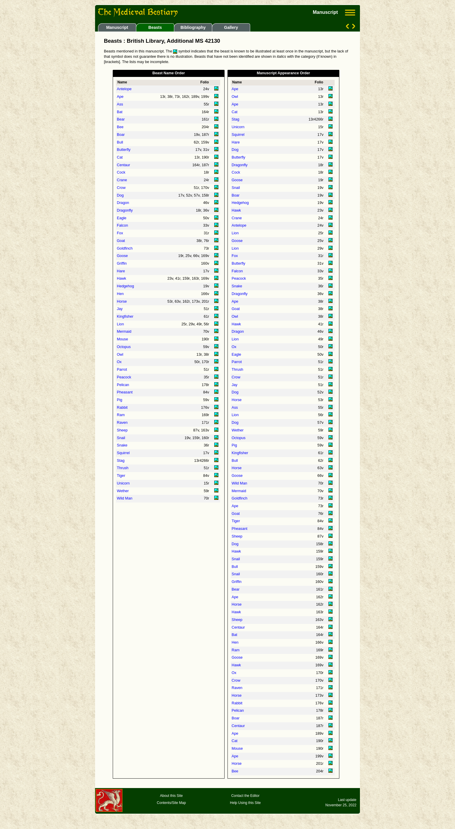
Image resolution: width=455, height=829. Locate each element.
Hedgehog (125, 286)
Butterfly (123, 150)
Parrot (122, 369)
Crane (122, 180)
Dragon (123, 203)
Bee (120, 127)
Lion (120, 324)
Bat (119, 112)
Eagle (121, 218)
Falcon (122, 225)
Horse (122, 301)
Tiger (121, 476)
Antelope (124, 89)
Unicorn (123, 483)
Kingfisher (125, 316)
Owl (120, 354)
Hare (121, 271)
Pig (119, 400)
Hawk (121, 278)
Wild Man (124, 498)
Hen (120, 294)
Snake (122, 445)
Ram (121, 415)
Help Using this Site (245, 803)
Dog (120, 195)
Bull (120, 142)
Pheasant (124, 392)
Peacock (124, 377)
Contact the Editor (245, 796)
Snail (121, 438)
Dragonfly (125, 210)
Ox (119, 362)
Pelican (123, 385)
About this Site (171, 796)
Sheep (122, 430)
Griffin (122, 263)
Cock (121, 172)
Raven (122, 423)
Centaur (123, 165)
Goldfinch (124, 248)
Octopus (124, 347)
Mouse (122, 339)
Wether (123, 491)
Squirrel (123, 453)
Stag (120, 461)
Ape (120, 97)
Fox (120, 233)
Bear (121, 119)
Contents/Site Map (171, 803)
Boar (121, 135)
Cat (120, 157)
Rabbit (122, 408)
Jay (120, 309)
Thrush (122, 468)
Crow (121, 188)
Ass (120, 104)
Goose (122, 256)
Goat (121, 241)
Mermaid (124, 331)
